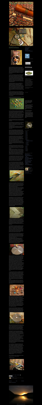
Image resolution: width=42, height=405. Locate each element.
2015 (26, 138)
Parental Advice (26, 49)
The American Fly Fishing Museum (28, 164)
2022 (26, 131)
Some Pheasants (27, 48)
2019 (26, 134)
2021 (26, 132)
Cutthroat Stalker (27, 157)
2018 (26, 135)
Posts (26, 62)
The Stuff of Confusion (27, 47)
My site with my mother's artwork (28, 160)
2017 (26, 136)
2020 (26, 133)
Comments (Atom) (14, 382)
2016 (26, 137)
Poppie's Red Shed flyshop (28, 161)
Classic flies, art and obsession (14, 47)
